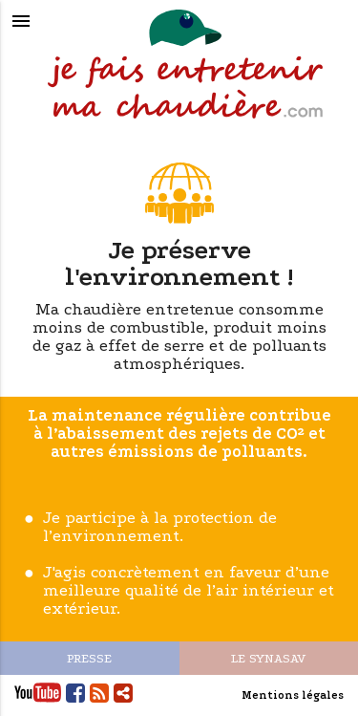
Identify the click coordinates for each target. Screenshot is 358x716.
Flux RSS (99, 692)
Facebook (75, 692)
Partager (123, 692)
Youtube (37, 692)
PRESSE (89, 658)
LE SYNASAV (268, 658)
